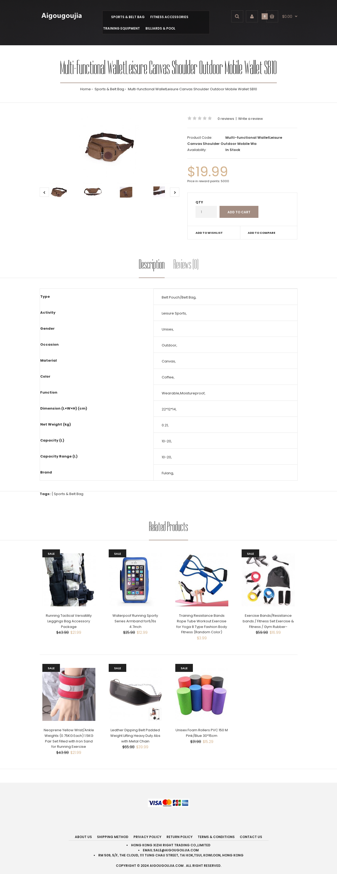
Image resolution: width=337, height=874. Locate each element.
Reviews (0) (185, 264)
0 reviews (226, 118)
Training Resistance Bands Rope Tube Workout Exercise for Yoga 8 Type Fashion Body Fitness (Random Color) (201, 624)
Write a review (250, 118)
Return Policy (180, 837)
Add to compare (261, 233)
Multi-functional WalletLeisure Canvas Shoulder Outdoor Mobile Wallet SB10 (192, 89)
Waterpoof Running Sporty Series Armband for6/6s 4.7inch (135, 621)
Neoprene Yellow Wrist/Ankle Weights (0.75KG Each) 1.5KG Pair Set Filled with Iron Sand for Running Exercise (69, 738)
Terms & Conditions (216, 837)
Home (85, 89)
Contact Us (251, 837)
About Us (83, 837)
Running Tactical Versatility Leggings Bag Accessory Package (69, 621)
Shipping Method (112, 837)
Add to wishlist (209, 233)
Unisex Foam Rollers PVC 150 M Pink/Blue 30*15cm (202, 733)
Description (152, 264)
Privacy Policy (147, 837)
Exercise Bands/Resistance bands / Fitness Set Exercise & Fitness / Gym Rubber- (268, 621)
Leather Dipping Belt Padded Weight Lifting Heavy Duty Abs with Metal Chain (135, 736)
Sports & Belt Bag (109, 89)
